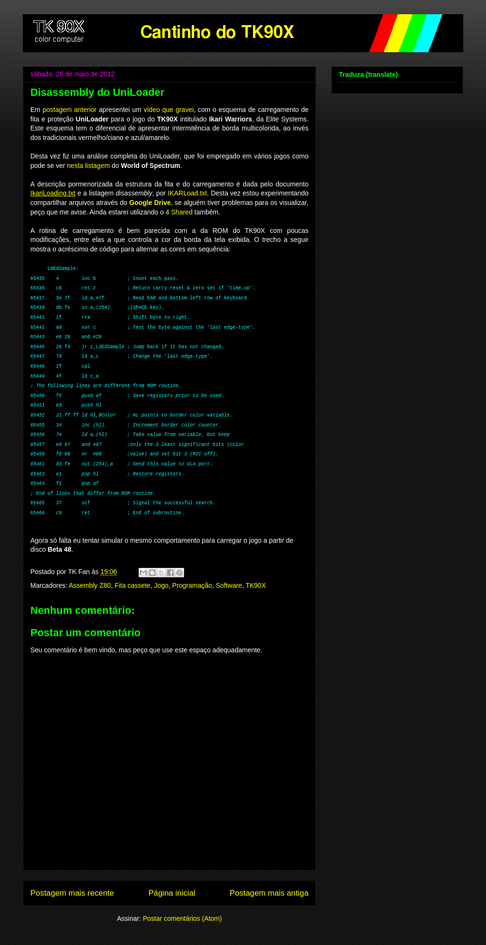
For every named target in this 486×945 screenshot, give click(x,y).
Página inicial (172, 893)
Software (229, 585)
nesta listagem (88, 165)
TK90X (255, 585)
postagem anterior (70, 109)
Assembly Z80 (90, 585)
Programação (192, 585)
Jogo (161, 585)
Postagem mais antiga (269, 893)
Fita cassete (132, 585)
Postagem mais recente (72, 893)
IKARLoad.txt (187, 193)
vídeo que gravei (169, 109)
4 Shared (179, 212)
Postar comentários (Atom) (182, 918)
